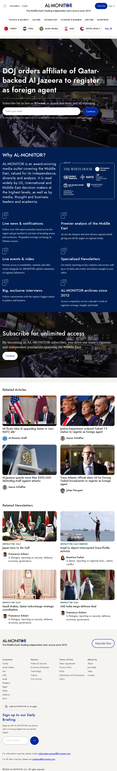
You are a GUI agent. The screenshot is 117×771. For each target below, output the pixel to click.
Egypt (4, 686)
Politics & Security (18, 20)
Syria (4, 698)
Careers (91, 675)
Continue (10, 356)
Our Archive (36, 678)
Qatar (5, 690)
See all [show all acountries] (108, 28)
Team (90, 671)
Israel (4, 678)
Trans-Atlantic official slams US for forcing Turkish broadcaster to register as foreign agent (85, 481)
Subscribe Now (103, 643)
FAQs (61, 671)
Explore (89, 20)
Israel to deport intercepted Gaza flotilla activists (85, 549)
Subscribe (101, 6)
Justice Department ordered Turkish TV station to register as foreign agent (83, 430)
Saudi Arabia (8, 667)
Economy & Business (71, 20)
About (90, 663)
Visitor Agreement (67, 663)
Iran (4, 671)
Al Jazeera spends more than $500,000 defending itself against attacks (26, 479)
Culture (36, 20)
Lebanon (6, 694)
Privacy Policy (65, 667)
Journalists (92, 667)
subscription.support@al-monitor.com (55, 753)
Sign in (112, 6)
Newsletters (15, 5)
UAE (4, 675)
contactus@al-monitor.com (43, 759)
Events (24, 5)
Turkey (5, 663)
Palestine (6, 682)
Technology (50, 20)
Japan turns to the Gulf (16, 548)
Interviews (102, 20)
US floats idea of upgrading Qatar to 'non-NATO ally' (28, 430)
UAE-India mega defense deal (78, 606)
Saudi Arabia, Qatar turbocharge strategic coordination (28, 608)
